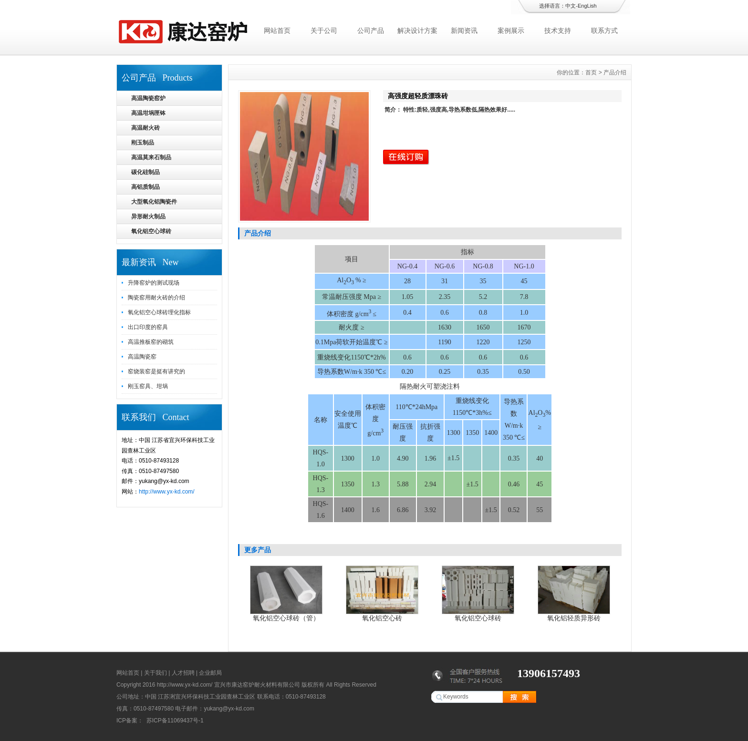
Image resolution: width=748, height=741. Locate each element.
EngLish (587, 6)
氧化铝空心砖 (382, 618)
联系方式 (604, 30)
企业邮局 (210, 672)
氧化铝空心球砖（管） (286, 618)
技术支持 (557, 30)
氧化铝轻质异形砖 (574, 618)
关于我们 (155, 672)
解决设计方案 (417, 30)
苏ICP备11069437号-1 (174, 720)
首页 (591, 72)
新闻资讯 (464, 30)
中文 (570, 6)
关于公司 (324, 30)
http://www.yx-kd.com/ (167, 491)
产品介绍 (614, 72)
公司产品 (370, 30)
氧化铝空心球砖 (478, 618)
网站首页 (277, 30)
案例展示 (511, 30)
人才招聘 (183, 672)
